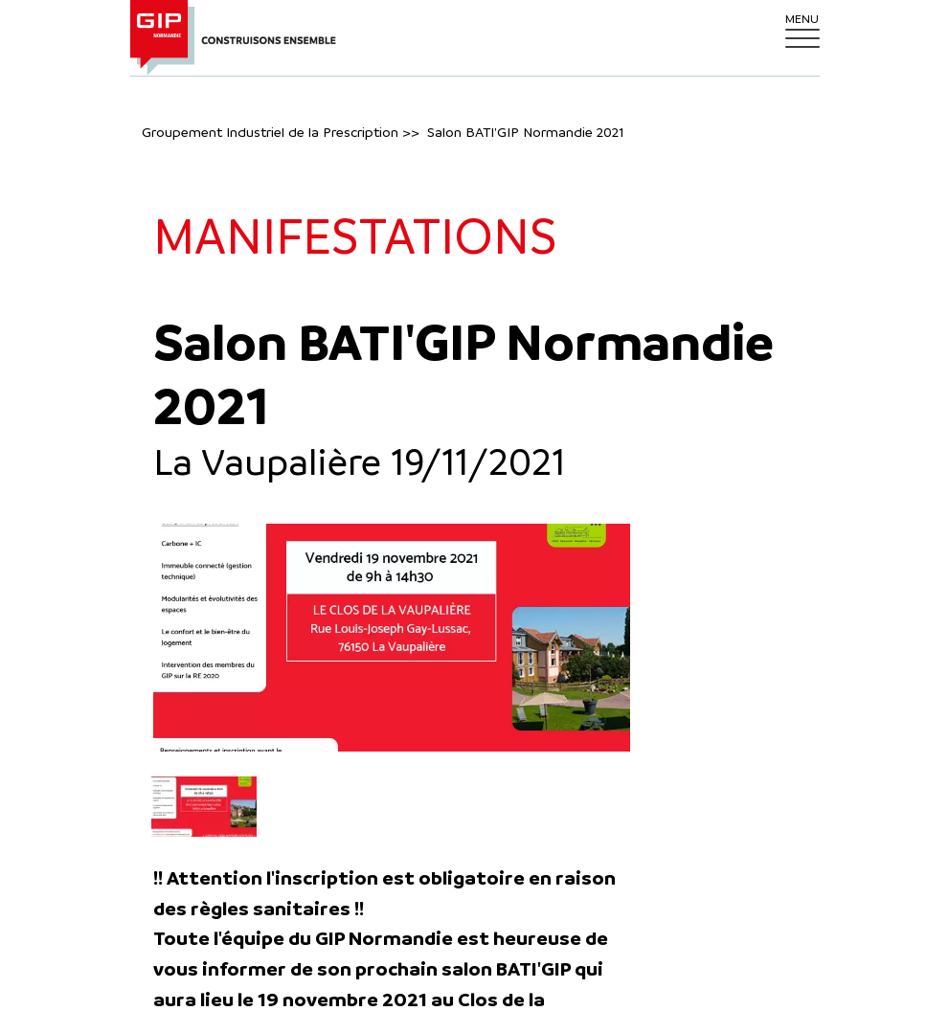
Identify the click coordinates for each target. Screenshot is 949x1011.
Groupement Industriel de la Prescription (270, 131)
